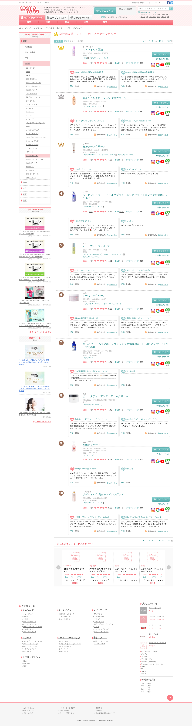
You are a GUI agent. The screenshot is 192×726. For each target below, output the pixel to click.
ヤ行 (149, 690)
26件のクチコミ (163, 59)
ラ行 (142, 692)
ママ (26, 58)
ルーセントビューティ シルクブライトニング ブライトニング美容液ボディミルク (125, 197)
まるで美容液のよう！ (81, 221)
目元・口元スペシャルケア (34, 86)
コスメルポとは (28, 708)
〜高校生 (28, 47)
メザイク (144, 654)
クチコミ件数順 (77, 41)
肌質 (86, 22)
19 (160, 41)
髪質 (105, 22)
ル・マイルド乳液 (93, 49)
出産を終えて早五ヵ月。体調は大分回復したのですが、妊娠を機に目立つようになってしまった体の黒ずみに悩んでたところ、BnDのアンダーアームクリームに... (92, 425)
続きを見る (113, 86)
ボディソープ (88, 358)
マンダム (144, 656)
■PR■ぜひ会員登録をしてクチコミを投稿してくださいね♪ (64, 7)
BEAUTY (165, 14)
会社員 (59, 28)
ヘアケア (27, 637)
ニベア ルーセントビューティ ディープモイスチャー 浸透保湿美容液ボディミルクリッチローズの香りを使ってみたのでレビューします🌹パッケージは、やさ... (92, 227)
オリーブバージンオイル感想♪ (135, 270)
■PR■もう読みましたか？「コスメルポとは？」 (61, 10)
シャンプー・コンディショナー (35, 137)
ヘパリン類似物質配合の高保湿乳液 (86, 72)
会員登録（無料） (139, 2)
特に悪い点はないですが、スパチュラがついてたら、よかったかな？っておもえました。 (144, 424)
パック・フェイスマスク (33, 83)
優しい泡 (127, 469)
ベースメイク (64, 610)
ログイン (156, 2)
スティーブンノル (155, 608)
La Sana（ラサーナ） (149, 661)
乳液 (85, 58)
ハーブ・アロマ (31, 177)
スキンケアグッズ (31, 93)
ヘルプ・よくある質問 (67, 708)
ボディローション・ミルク (98, 58)
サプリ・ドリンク (31, 657)
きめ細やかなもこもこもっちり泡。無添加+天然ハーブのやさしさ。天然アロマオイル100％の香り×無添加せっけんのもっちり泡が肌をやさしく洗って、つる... (93, 475)
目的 (25, 661)
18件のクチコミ (163, 356)
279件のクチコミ (162, 255)
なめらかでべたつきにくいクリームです (139, 419)
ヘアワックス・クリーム (92, 304)
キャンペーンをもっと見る (41, 332)
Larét (85, 293)
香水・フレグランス (32, 174)
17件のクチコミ (163, 454)
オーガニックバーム (94, 295)
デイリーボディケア (32, 156)
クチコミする (105, 10)
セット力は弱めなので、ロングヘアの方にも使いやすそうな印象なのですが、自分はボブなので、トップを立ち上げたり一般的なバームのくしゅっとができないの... (144, 324)
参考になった (99, 86)
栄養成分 (26, 663)
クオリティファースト (157, 616)
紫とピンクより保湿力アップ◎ (136, 121)
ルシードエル (153, 634)
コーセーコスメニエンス (157, 643)
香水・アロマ (100, 637)
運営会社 (99, 708)
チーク (28, 126)
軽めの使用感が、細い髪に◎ (84, 318)
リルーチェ (87, 95)
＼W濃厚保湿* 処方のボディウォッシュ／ (89, 371)
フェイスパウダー (31, 104)
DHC (84, 244)
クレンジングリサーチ (149, 651)
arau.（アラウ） (89, 442)
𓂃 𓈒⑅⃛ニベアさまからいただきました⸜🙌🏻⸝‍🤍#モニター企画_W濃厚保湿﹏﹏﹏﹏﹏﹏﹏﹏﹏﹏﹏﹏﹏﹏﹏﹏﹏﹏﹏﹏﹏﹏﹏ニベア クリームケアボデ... (93, 378)
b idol (143, 666)
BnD (84, 394)
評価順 (66, 41)
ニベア (153, 14)
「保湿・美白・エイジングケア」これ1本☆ (89, 517)
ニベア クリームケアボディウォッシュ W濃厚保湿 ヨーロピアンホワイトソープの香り (125, 346)
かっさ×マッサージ (131, 169)
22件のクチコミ (163, 305)
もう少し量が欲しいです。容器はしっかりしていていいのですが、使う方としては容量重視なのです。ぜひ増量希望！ (144, 277)
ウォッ (143, 17)
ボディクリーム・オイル (126, 155)
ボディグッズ (30, 166)
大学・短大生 (30, 52)
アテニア (92, 566)
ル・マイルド (88, 47)
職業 (29, 22)
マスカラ (28, 115)
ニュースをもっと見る (43, 421)
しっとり (127, 221)
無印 (158, 17)
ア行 (142, 684)
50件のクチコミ (163, 156)
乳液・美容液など (31, 79)
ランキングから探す (32, 17)
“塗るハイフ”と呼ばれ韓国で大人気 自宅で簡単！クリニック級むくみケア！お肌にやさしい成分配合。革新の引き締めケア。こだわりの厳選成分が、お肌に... (92, 176)
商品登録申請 (125, 9)
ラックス (152, 17)
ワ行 (149, 692)
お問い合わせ (122, 17)
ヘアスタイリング (31, 148)
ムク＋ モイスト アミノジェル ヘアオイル (126, 570)
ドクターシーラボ (155, 625)
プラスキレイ (145, 14)
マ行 (142, 690)
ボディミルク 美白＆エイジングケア (103, 494)
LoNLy (143, 674)
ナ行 (142, 688)
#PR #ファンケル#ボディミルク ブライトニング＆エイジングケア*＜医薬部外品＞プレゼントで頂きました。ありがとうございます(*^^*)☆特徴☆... (93, 524)
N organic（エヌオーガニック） (152, 664)
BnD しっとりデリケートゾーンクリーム (88, 419)
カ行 (149, 684)
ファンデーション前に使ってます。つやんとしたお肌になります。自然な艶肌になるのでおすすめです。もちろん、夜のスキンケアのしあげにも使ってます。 (92, 277)
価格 (48, 22)
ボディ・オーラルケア (69, 637)
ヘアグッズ (29, 152)
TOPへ (170, 698)
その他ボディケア (31, 163)
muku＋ (118, 566)
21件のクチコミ (163, 107)
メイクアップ (100, 610)
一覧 (90, 63)
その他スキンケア (31, 90)
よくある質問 (107, 17)
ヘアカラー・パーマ (32, 145)
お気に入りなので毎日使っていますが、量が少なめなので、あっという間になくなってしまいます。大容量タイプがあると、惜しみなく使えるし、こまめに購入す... (144, 524)
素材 (25, 666)
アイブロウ (29, 108)
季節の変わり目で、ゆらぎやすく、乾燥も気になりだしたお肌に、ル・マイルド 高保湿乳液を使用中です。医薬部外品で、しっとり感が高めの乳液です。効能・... (93, 79)
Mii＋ (143, 669)
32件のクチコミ (163, 504)
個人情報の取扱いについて (105, 713)
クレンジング (30, 68)
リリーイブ (87, 144)
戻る (58, 567)
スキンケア (28, 610)
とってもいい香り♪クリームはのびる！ (88, 121)
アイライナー (30, 112)
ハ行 (149, 688)
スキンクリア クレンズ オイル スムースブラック (100, 570)
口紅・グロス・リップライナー (35, 123)
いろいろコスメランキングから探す (39, 28)
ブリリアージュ (146, 659)
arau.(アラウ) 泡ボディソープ (84, 469)
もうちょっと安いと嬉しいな (132, 225)
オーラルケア (30, 170)
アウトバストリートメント (113, 254)
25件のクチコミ (163, 207)
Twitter (171, 2)
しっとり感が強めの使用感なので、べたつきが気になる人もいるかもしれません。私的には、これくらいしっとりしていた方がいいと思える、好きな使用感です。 (144, 79)
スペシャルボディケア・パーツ (35, 159)
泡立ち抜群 (128, 371)
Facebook (168, 2)
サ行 (142, 686)
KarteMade (67, 566)
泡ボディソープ (91, 444)
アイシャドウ (30, 119)
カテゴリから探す (57, 17)
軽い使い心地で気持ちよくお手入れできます (141, 517)
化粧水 (28, 75)
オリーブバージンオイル (97, 246)
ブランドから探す (80, 17)
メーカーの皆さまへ (66, 713)
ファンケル (87, 492)
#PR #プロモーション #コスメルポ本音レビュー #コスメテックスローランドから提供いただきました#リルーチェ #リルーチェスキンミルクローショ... (93, 127)
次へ (169, 567)
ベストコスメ (28, 713)
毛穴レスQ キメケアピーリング (74, 570)
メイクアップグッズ (32, 130)
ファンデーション (31, 101)
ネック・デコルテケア (107, 155)
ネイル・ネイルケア (32, 134)
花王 (158, 14)
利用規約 (99, 710)
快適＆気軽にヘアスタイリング (136, 318)
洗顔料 (28, 72)
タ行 (149, 686)
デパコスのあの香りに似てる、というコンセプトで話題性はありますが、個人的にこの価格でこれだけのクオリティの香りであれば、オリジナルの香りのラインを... (144, 127)
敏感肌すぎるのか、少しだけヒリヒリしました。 (140, 173)
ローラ (163, 17)
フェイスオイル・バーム (92, 254)
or (168, 17)
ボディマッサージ (90, 155)
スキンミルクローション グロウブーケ (104, 98)
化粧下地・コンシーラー (33, 97)
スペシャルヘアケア (32, 141)
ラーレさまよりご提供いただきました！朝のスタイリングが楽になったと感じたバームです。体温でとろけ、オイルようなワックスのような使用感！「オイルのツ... (92, 324)
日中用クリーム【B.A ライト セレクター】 (63, 12)
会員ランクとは (28, 710)
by (147, 17)
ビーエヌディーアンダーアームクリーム (105, 396)
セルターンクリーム (94, 146)
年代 (67, 22)
